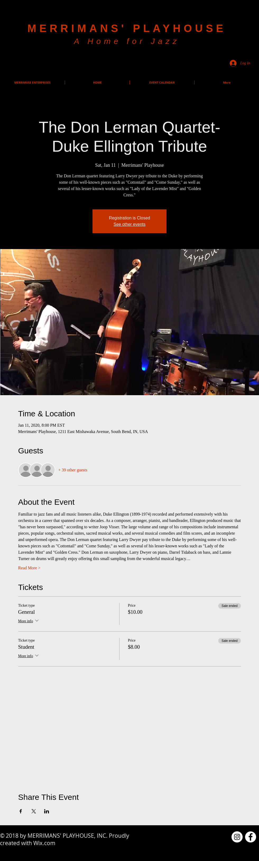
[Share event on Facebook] (20, 811)
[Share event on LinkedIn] (46, 811)
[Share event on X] (33, 811)
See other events (130, 224)
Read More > (29, 568)
